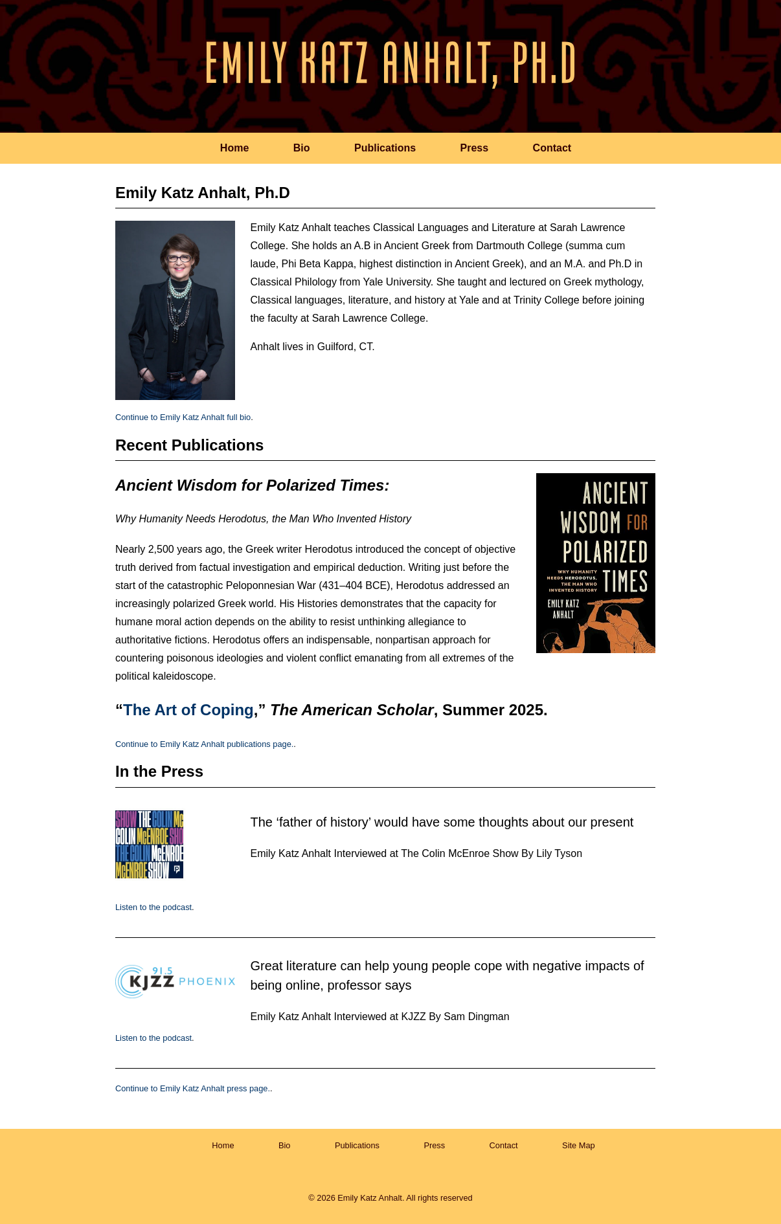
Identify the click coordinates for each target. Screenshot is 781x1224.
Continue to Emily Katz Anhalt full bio (183, 417)
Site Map (578, 1145)
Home (234, 147)
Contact (552, 147)
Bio (301, 147)
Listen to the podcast (153, 907)
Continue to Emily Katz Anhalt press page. (192, 1088)
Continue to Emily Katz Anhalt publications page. (204, 744)
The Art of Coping (188, 709)
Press (474, 147)
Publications (385, 147)
